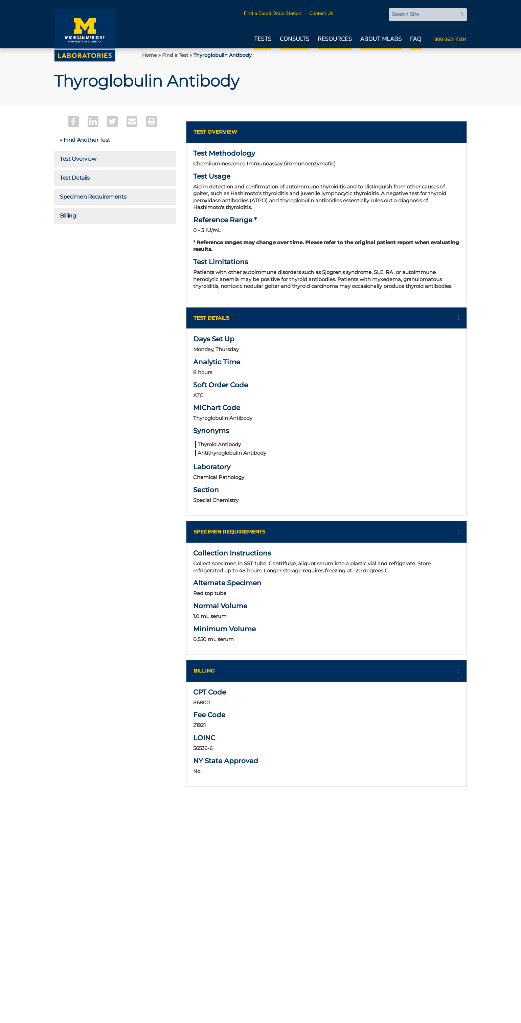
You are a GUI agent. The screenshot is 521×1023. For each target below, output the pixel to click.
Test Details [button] (211, 318)
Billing (68, 215)
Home (149, 55)
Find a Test (175, 55)
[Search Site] (423, 14)
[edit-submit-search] (462, 14)
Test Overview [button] (215, 132)
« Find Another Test (85, 140)
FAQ (416, 39)
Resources (335, 39)
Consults (295, 39)
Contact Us (321, 13)
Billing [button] (204, 670)
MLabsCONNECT (360, 13)
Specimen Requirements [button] (229, 531)
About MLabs (381, 39)
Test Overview (78, 159)
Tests (262, 39)
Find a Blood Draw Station (272, 13)
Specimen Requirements (93, 197)
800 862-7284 (450, 39)
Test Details (75, 178)
